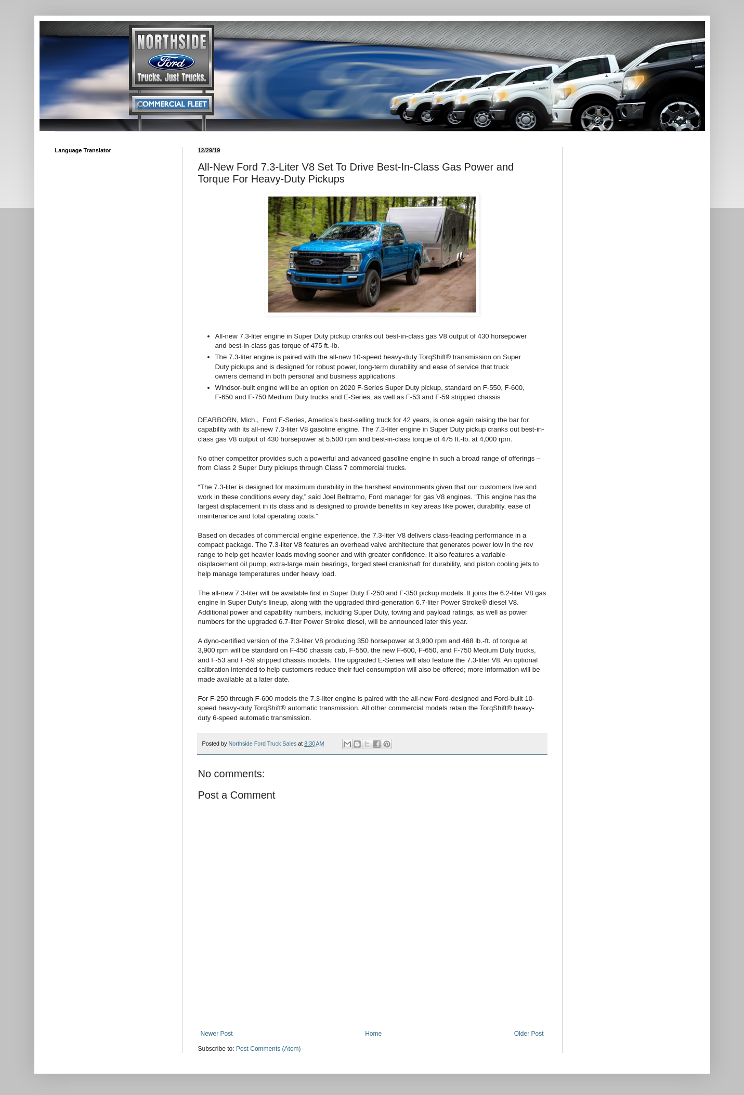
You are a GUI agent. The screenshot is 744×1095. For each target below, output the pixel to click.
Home (373, 1033)
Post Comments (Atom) (268, 1048)
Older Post (529, 1033)
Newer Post (217, 1033)
